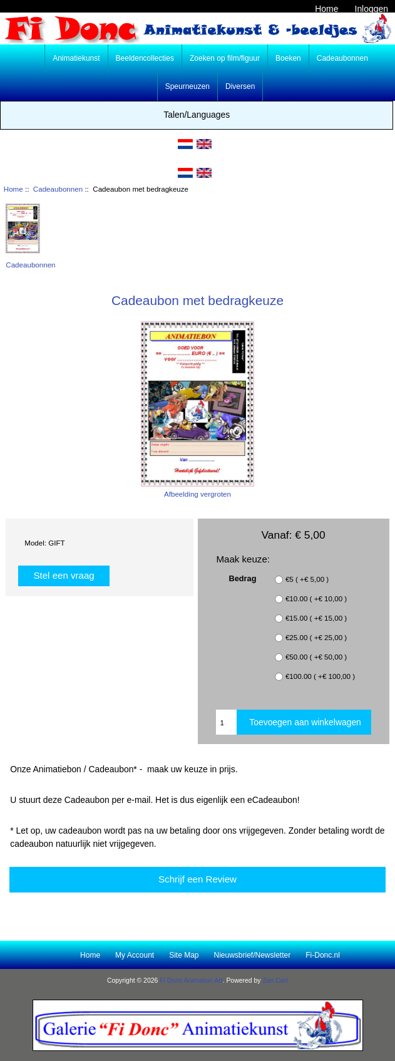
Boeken (288, 58)
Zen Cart (275, 980)
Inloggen (371, 9)
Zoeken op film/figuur (225, 58)
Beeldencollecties (145, 58)
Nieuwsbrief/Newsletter (252, 955)
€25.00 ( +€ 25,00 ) (316, 638)
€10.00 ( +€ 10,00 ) (316, 599)
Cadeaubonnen (58, 189)
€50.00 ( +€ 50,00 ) (316, 657)
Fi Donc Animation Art (191, 980)
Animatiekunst (76, 58)
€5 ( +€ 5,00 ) (307, 580)
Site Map (183, 955)
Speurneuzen (187, 86)
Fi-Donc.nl (322, 955)
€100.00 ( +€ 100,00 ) (320, 677)
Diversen (240, 86)
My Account (134, 955)
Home (326, 9)
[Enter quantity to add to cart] (226, 722)
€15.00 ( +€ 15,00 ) (316, 618)
